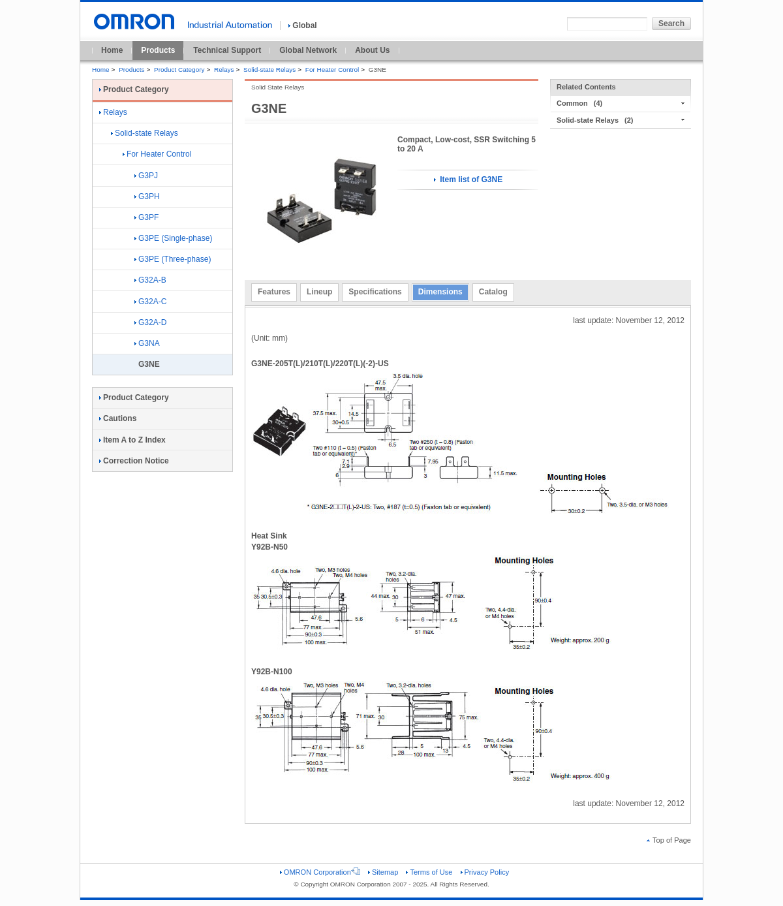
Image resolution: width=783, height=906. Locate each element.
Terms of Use (429, 872)
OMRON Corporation (320, 872)
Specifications (374, 291)
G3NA (147, 343)
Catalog (493, 291)
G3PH (147, 196)
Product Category (179, 69)
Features (274, 291)
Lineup (319, 291)
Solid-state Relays (269, 69)
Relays (224, 69)
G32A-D (150, 322)
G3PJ (146, 175)
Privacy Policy (485, 872)
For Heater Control (332, 69)
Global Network (308, 50)
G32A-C (150, 301)
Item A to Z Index (132, 440)
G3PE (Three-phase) (172, 259)
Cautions (117, 418)
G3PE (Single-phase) (173, 238)
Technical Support (227, 50)
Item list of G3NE (468, 179)
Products (158, 50)
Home (112, 50)
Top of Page (669, 840)
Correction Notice (134, 460)
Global (302, 25)
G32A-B (150, 280)
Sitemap (383, 872)
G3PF (146, 217)
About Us (372, 50)
